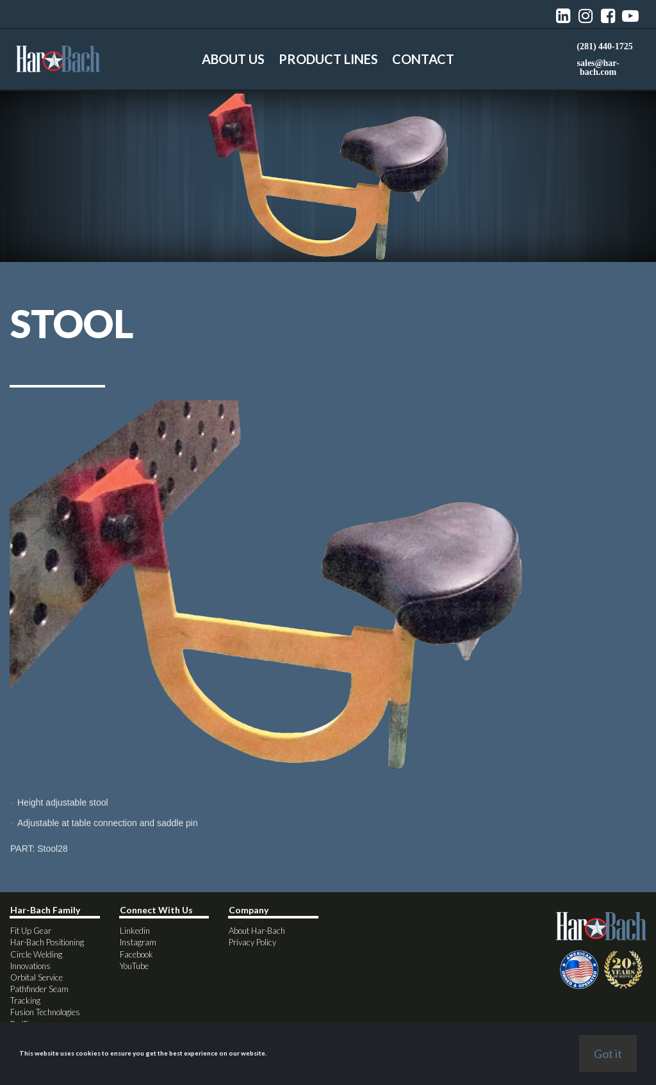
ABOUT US (233, 59)
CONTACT (423, 59)
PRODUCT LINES (328, 59)
